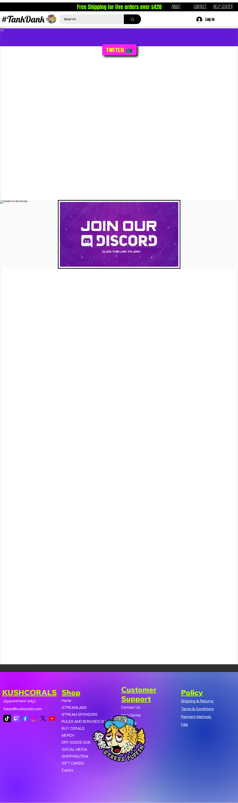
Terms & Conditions (197, 708)
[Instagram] (34, 718)
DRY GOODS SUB (76, 742)
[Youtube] (52, 718)
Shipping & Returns (197, 700)
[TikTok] (7, 718)
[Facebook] (25, 718)
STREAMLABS (74, 707)
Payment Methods (196, 716)
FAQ (184, 724)
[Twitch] (16, 718)
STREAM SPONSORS (80, 714)
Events (67, 770)
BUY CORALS (73, 728)
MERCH (68, 735)
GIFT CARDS (73, 763)
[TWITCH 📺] (119, 49)
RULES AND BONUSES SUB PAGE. (88, 721)
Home (66, 700)
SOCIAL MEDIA (74, 749)
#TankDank (23, 19)
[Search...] (89, 19)
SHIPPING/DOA (75, 756)
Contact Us (130, 707)
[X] (43, 718)
